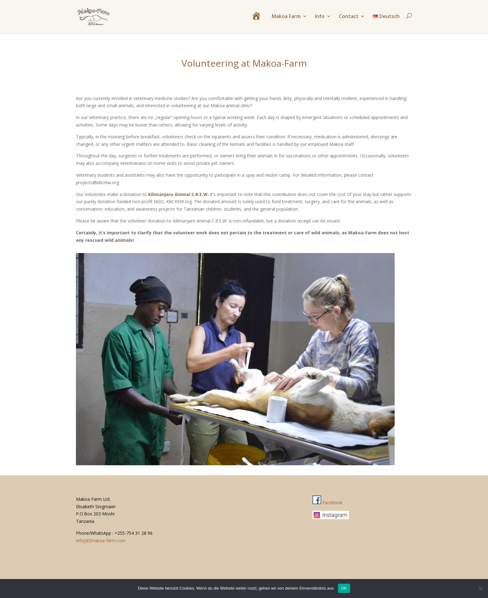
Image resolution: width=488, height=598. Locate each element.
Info (320, 17)
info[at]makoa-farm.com (101, 540)
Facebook (327, 502)
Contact (349, 17)
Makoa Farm (286, 17)
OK (344, 588)
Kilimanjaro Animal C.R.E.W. (178, 194)
